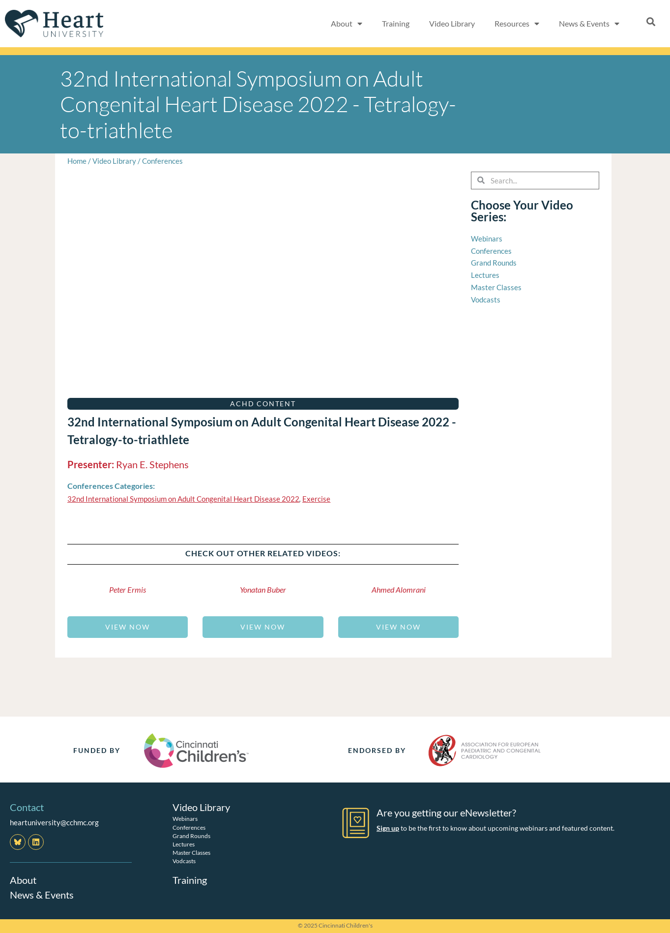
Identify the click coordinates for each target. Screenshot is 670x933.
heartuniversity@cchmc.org (54, 822)
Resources (517, 23)
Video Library (452, 23)
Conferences (162, 160)
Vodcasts (184, 861)
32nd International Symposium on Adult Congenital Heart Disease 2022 (183, 498)
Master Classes (191, 852)
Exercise (316, 498)
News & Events (589, 23)
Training (395, 23)
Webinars (185, 818)
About (346, 23)
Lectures (184, 844)
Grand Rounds (191, 836)
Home (77, 160)
